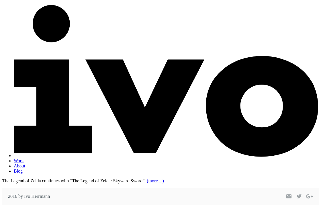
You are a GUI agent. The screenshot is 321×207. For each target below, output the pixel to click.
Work (19, 160)
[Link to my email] (288, 196)
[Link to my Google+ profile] (309, 196)
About (19, 165)
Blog (18, 171)
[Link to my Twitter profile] (299, 196)
